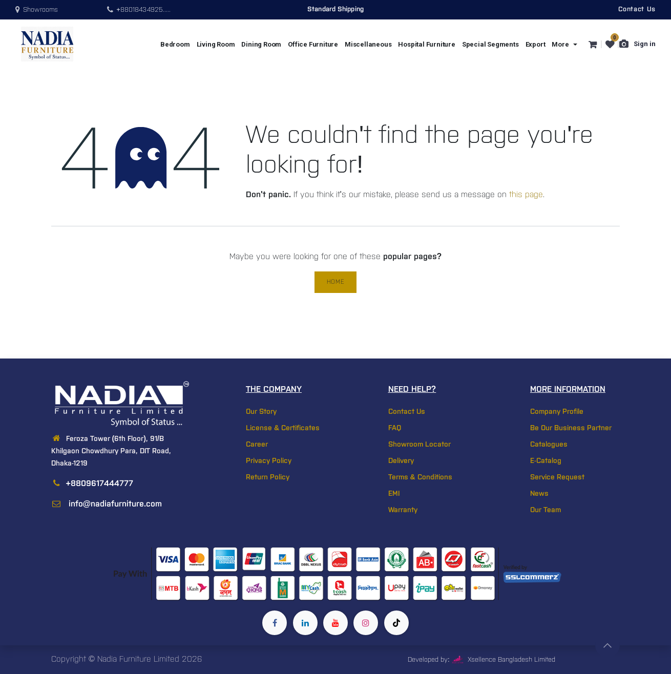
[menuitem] (175, 44)
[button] (607, 645)
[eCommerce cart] (591, 44)
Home (335, 282)
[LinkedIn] (305, 622)
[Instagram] (365, 622)
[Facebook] (274, 622)
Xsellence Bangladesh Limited (504, 660)
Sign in (645, 44)
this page (526, 195)
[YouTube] (335, 622)
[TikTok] (396, 622)
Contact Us (637, 9)
